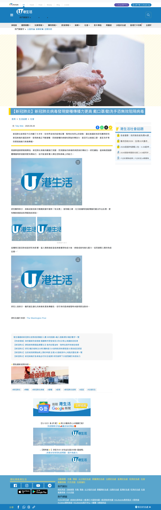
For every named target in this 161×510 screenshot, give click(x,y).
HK (24, 5)
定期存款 (53, 17)
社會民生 (92, 390)
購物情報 (52, 25)
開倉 (75, 479)
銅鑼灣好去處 (98, 479)
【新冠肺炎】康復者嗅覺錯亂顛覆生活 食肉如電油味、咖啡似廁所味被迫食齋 (46, 345)
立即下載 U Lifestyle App (142, 5)
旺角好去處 (134, 479)
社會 (86, 25)
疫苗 (82, 390)
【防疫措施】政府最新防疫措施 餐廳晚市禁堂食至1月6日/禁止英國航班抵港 (46, 341)
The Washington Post (36, 318)
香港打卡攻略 (136, 25)
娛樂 (77, 25)
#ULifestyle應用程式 (122, 500)
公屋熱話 (36, 17)
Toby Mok (19, 126)
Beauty (49, 5)
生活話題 (23, 119)
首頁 (14, 119)
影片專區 (98, 25)
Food (40, 5)
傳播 (27, 390)
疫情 (58, 390)
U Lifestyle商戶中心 (122, 5)
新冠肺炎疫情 (70, 390)
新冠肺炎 (16, 390)
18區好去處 (121, 25)
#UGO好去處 (63, 500)
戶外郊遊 (71, 482)
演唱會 (14, 25)
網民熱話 (61, 490)
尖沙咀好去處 (85, 479)
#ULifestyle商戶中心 (81, 503)
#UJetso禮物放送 (65, 503)
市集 (69, 479)
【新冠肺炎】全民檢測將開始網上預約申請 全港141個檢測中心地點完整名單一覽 (48, 352)
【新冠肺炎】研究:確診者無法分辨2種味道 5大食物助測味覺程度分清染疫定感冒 (48, 349)
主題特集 (150, 25)
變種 (50, 390)
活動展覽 (62, 479)
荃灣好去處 (123, 479)
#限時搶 (135, 500)
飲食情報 (65, 25)
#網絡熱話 (101, 503)
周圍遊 (109, 25)
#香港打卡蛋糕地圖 (91, 500)
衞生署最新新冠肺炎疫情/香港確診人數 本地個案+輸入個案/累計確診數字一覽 (46, 337)
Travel (32, 5)
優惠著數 (25, 25)
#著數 (93, 503)
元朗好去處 (111, 479)
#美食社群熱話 (76, 500)
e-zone (67, 5)
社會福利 (81, 482)
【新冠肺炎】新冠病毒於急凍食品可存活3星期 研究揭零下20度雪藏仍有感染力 (47, 356)
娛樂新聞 (44, 17)
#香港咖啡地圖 (107, 500)
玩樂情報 (38, 25)
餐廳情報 (62, 482)
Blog (58, 5)
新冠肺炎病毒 (38, 390)
